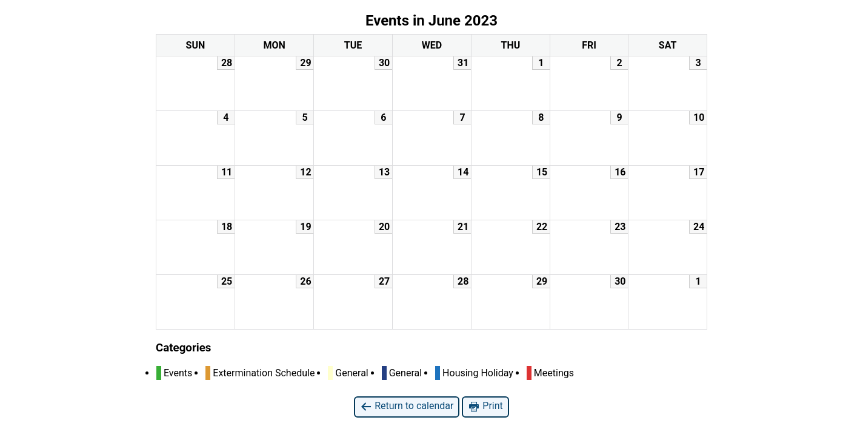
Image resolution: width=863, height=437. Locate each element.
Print (485, 406)
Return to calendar (406, 406)
